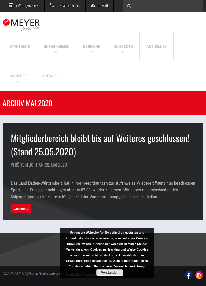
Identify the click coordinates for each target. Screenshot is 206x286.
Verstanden (110, 272)
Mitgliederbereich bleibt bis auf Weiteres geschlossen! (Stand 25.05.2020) (100, 144)
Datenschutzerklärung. (129, 266)
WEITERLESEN (21, 209)
